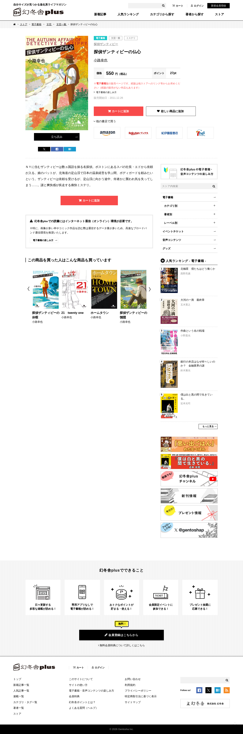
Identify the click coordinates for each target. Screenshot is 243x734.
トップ (17, 679)
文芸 (49, 24)
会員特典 (74, 696)
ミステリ (130, 38)
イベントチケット (173, 231)
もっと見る (208, 426)
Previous (28, 289)
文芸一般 (61, 24)
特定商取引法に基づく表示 (141, 696)
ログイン (197, 5)
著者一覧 (18, 707)
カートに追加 (120, 111)
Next (150, 289)
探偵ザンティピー (106, 44)
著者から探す (194, 14)
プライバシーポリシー (138, 690)
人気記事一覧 (21, 690)
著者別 (168, 214)
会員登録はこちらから (121, 635)
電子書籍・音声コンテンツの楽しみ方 (91, 690)
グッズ (166, 248)
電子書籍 (36, 24)
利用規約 (130, 684)
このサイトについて (81, 679)
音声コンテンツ (172, 239)
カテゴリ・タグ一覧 (25, 702)
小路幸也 (100, 60)
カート (177, 5)
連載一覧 (18, 696)
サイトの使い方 (78, 684)
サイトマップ (133, 702)
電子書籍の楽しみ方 (106, 92)
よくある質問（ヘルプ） (83, 707)
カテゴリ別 (170, 205)
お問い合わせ (133, 679)
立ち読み (56, 136)
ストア (219, 14)
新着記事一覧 (21, 684)
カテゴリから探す (162, 14)
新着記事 (100, 14)
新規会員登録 (218, 5)
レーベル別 (170, 222)
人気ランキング (128, 14)
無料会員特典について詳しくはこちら (122, 645)
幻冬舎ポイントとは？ (82, 702)
